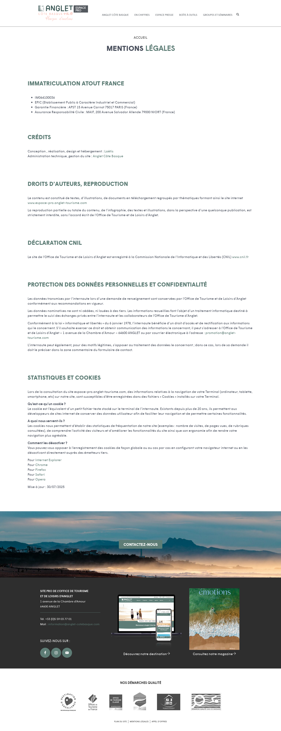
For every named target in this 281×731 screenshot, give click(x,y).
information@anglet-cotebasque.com (73, 624)
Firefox (40, 469)
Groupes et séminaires (217, 14)
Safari (40, 474)
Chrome (41, 464)
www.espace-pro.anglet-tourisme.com (57, 202)
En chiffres (142, 14)
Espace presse (164, 14)
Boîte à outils (188, 14)
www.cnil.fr (240, 256)
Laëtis (108, 151)
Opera (40, 479)
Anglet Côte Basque (115, 14)
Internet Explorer (48, 460)
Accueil (140, 37)
